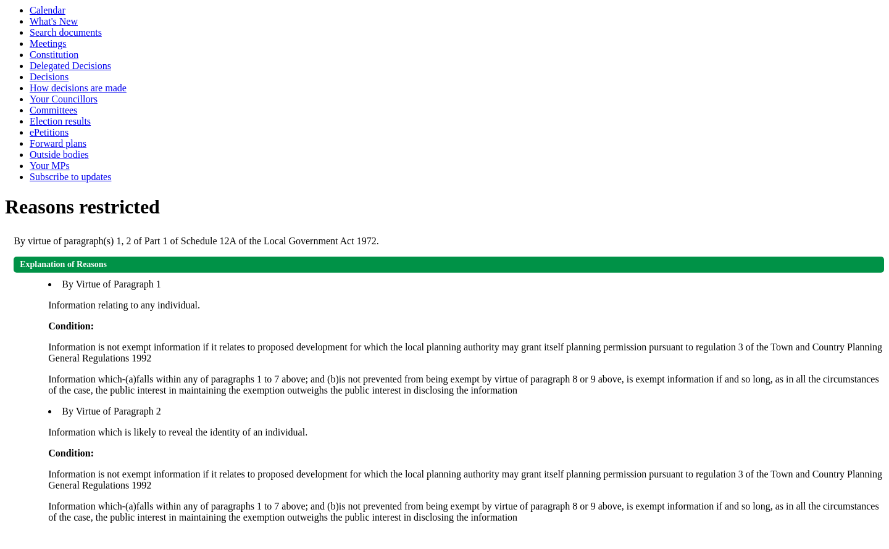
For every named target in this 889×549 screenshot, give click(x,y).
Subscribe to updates (70, 176)
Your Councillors (64, 99)
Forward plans (58, 143)
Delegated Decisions (70, 65)
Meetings (48, 43)
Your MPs (50, 165)
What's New (54, 21)
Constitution (54, 54)
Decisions (49, 77)
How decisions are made (78, 88)
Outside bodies (59, 154)
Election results (60, 121)
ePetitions (49, 132)
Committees (53, 110)
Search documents (66, 32)
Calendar (47, 10)
